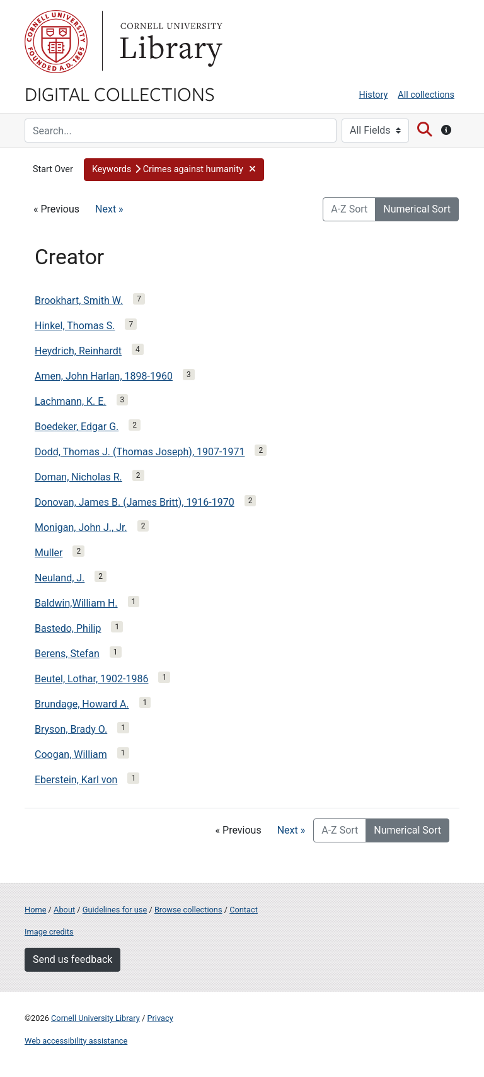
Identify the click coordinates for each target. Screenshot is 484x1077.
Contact (243, 909)
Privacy (160, 1018)
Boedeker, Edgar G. (76, 427)
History (373, 95)
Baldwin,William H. (76, 603)
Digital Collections (120, 93)
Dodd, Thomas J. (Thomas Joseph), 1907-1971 (140, 452)
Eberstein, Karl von (76, 780)
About (64, 909)
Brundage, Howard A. (82, 704)
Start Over (53, 169)
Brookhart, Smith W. (79, 300)
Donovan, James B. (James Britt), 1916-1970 (134, 502)
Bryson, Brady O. (71, 729)
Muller (48, 553)
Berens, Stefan (67, 654)
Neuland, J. (59, 578)
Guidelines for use (115, 909)
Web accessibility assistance (76, 1040)
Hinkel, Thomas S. (75, 326)
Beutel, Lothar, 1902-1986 (91, 679)
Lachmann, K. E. (71, 401)
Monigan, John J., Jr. (81, 527)
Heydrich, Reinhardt (78, 351)
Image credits (49, 931)
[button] (174, 169)
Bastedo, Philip (68, 628)
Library (169, 41)
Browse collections (188, 909)
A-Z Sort (349, 209)
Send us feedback (72, 959)
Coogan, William (71, 754)
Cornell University (56, 41)
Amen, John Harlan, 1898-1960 (104, 376)
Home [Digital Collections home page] (35, 909)
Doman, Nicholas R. (78, 477)
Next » (109, 209)
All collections (426, 95)
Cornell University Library (95, 1018)
